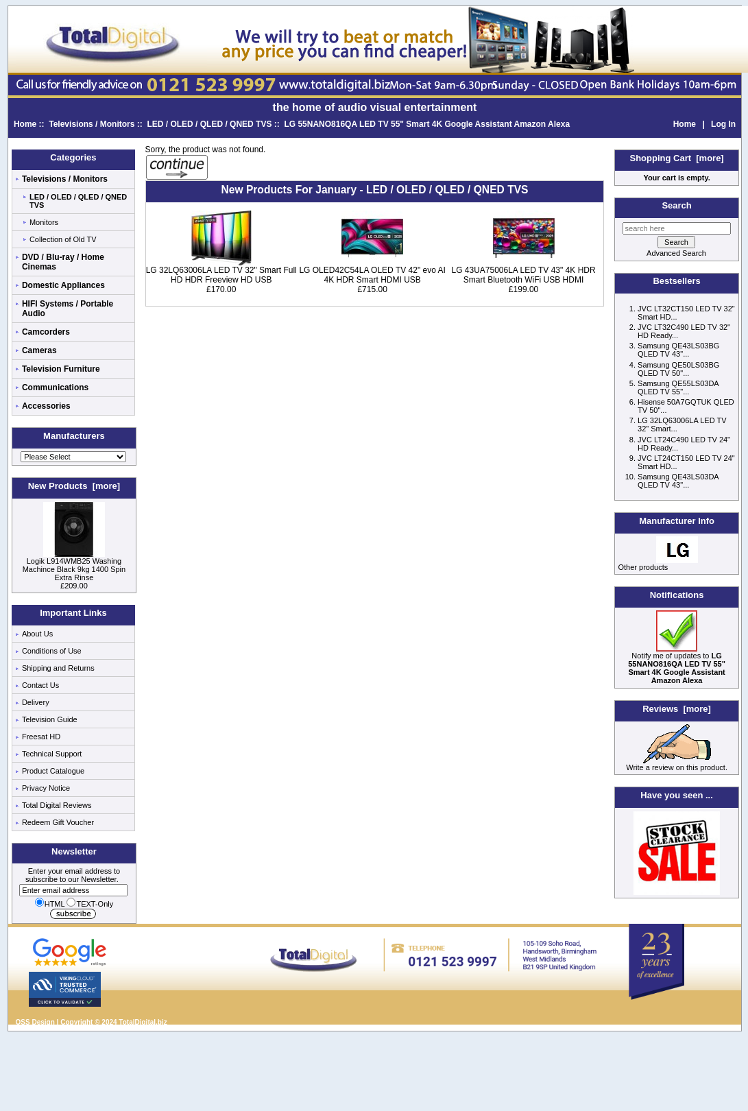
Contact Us (40, 685)
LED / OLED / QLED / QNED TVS (209, 124)
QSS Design (35, 1022)
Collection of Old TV (63, 239)
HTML (50, 904)
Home (25, 124)
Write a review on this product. (676, 764)
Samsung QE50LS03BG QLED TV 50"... (678, 369)
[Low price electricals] (676, 892)
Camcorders (46, 332)
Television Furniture (61, 369)
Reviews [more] (676, 709)
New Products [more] (74, 486)
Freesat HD (41, 736)
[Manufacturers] (73, 456)
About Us (37, 634)
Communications (55, 387)
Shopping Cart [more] (676, 158)
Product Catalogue (53, 771)
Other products (643, 567)
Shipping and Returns (58, 668)
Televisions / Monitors (91, 124)
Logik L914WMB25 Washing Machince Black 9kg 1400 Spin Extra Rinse (74, 566)
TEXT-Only (90, 904)
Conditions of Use (52, 651)
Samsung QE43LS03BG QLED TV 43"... (678, 350)
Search (676, 205)
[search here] (677, 228)
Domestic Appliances (63, 285)
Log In (723, 124)
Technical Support (52, 754)
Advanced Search (676, 253)
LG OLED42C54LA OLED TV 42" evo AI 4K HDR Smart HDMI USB (372, 275)
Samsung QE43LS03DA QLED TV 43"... (678, 481)
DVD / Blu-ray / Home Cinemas (63, 262)
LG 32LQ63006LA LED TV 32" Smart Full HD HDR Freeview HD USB (221, 275)
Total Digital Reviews (56, 805)
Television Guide (49, 719)
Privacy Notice (46, 788)
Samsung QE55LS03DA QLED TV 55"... (678, 387)
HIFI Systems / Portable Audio (67, 308)
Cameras (39, 350)
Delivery (35, 702)
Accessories (46, 406)
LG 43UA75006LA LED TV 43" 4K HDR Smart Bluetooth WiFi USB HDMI (523, 275)
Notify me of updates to (676, 664)
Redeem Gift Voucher (58, 822)
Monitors (43, 222)
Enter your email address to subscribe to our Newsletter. (73, 880)
